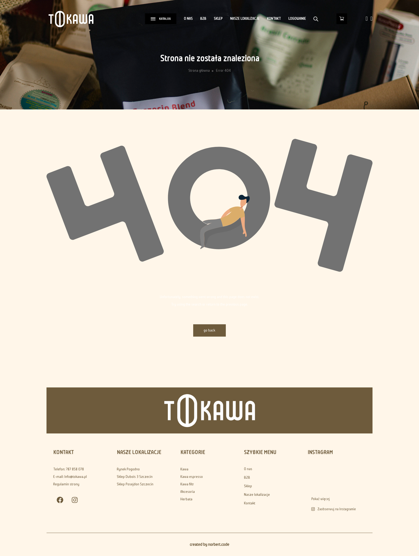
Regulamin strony (66, 484)
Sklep (218, 18)
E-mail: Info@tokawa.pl (70, 476)
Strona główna (199, 70)
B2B (203, 18)
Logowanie (297, 18)
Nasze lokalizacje (244, 18)
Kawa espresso (191, 476)
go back (209, 330)
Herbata (186, 499)
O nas (188, 18)
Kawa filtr (187, 484)
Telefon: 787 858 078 (68, 469)
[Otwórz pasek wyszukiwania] (315, 19)
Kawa (184, 469)
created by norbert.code (209, 544)
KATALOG (161, 18)
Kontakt (274, 18)
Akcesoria (187, 491)
